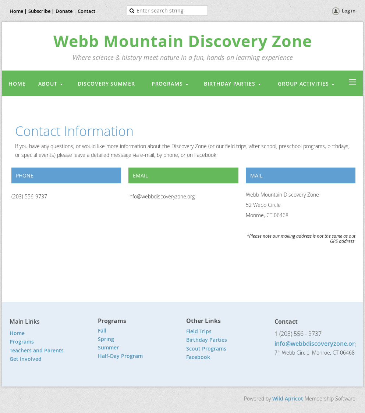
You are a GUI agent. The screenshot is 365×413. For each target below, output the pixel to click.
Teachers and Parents (37, 350)
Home (17, 333)
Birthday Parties (207, 339)
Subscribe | (41, 11)
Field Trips (199, 331)
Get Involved (26, 358)
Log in (348, 10)
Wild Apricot (287, 398)
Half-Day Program (120, 355)
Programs (22, 341)
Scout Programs (206, 348)
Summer (108, 347)
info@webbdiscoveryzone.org (316, 344)
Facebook (198, 356)
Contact (86, 11)
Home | (18, 11)
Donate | (66, 11)
